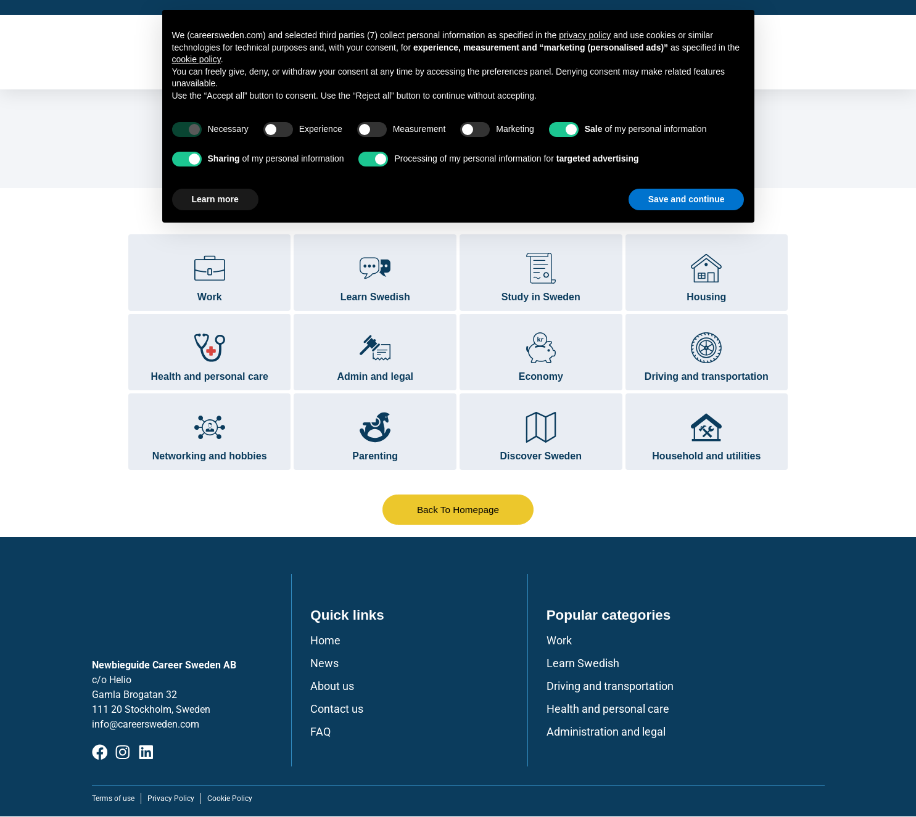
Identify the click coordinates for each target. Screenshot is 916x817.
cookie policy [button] (196, 59)
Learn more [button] (215, 199)
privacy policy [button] (585, 35)
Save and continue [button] (686, 199)
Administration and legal (606, 732)
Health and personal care (608, 710)
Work (559, 641)
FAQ (320, 732)
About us (332, 687)
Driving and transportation (610, 687)
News (324, 664)
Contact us (336, 710)
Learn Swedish (583, 664)
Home (325, 641)
